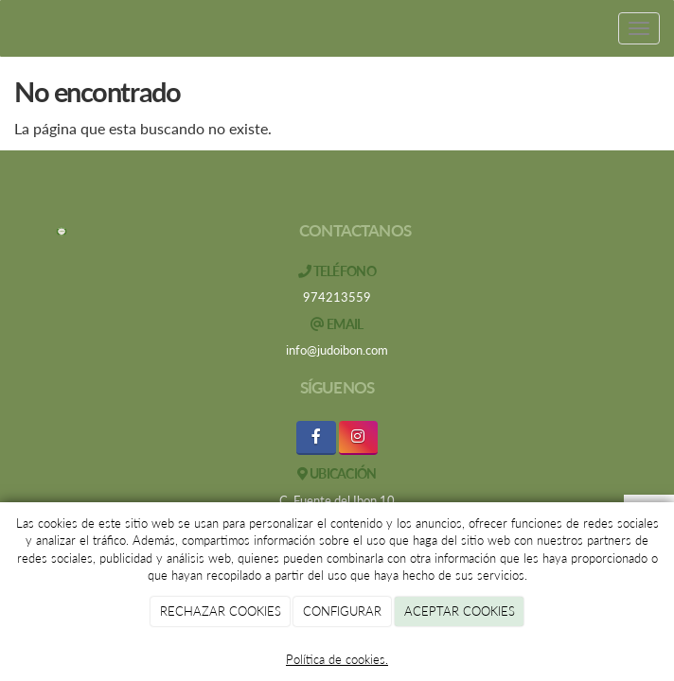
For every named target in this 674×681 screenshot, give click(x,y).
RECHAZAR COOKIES (220, 611)
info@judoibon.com (337, 350)
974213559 (337, 297)
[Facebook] (315, 437)
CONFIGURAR (342, 611)
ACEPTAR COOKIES (459, 611)
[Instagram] (358, 437)
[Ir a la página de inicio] (9, 28)
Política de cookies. (337, 659)
